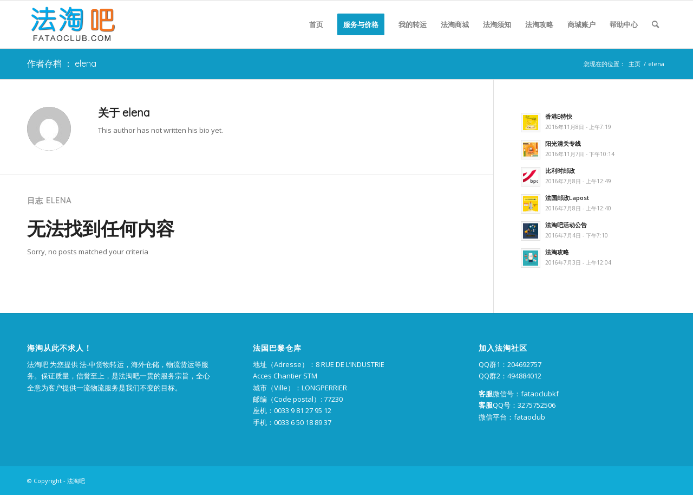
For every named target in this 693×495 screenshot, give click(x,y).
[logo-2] (71, 24)
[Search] (655, 24)
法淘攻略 (557, 252)
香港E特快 (558, 116)
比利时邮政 (560, 170)
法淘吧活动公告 (566, 225)
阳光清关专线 (563, 143)
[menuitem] (316, 24)
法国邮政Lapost (567, 198)
